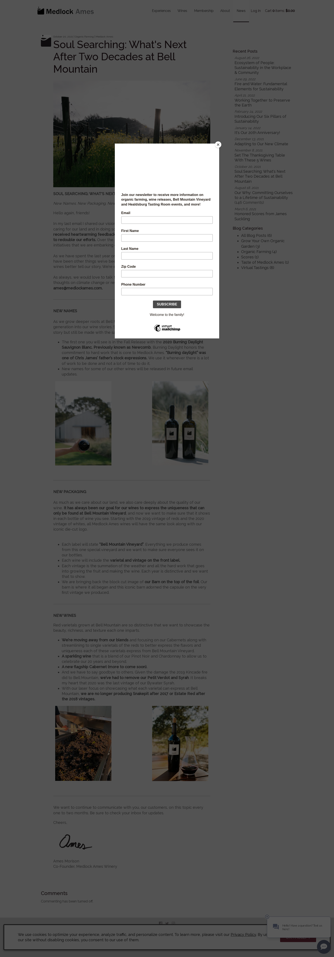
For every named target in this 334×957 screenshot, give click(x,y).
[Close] (218, 144)
